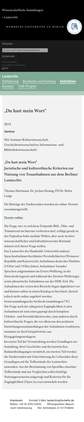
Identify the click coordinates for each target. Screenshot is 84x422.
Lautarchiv (11, 16)
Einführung (10, 81)
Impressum (16, 400)
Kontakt (8, 86)
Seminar (9, 131)
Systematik (8, 56)
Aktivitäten (68, 81)
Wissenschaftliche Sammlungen (22, 9)
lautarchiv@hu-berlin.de (60, 400)
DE (3, 68)
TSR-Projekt (27, 86)
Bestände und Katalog (39, 81)
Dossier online (13, 217)
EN (6, 68)
